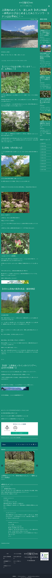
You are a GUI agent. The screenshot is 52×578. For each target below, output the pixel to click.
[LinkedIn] (23, 444)
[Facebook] (17, 444)
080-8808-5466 (32, 560)
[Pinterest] (29, 444)
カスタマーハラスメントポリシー (33, 576)
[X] (19, 444)
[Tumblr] (27, 444)
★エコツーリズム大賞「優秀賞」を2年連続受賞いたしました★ (14, 415)
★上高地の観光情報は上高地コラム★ (9, 413)
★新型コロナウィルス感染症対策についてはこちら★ (12, 418)
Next (36, 19)
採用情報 (14, 576)
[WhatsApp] (25, 444)
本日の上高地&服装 (17, 437)
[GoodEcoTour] (44, 552)
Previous (32, 19)
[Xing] (33, 444)
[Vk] (31, 444)
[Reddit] (21, 444)
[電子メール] (36, 444)
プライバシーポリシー (22, 576)
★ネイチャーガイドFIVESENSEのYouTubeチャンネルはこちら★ (14, 410)
